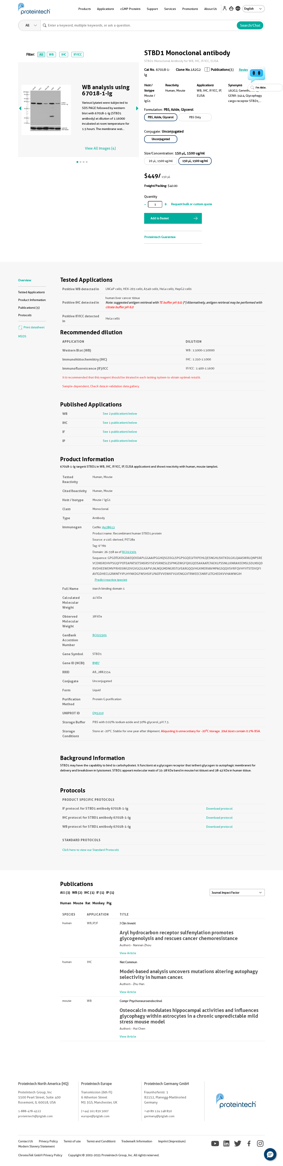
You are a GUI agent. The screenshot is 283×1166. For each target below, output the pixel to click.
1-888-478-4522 (29, 1111)
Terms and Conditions (101, 1141)
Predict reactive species (111, 579)
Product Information (32, 300)
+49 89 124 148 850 (158, 1111)
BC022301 (129, 552)
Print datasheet (31, 327)
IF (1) (100, 892)
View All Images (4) (100, 148)
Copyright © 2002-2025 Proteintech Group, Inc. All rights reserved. (113, 1155)
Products (84, 9)
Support (152, 9)
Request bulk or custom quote (191, 204)
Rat (87, 903)
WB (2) (77, 892)
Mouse (78, 903)
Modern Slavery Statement (36, 1146)
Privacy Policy (48, 1141)
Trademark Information (136, 1141)
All (41, 54)
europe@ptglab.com (95, 1116)
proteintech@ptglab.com (35, 1116)
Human (65, 903)
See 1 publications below (120, 422)
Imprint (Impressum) (171, 1141)
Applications (105, 9)
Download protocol (219, 808)
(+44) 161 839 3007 (95, 1111)
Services (170, 9)
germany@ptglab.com (159, 1116)
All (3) (65, 892)
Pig (109, 903)
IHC (63, 54)
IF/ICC (77, 54)
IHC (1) (89, 892)
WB (51, 54)
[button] (270, 1154)
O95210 (97, 713)
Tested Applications (31, 292)
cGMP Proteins (130, 9)
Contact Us (25, 1141)
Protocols (24, 315)
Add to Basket (160, 218)
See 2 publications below (120, 413)
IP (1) (110, 892)
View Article (128, 953)
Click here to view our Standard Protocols (90, 850)
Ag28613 (108, 527)
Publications (220, 70)
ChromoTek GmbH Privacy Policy (40, 1155)
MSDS (22, 336)
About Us (210, 9)
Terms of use (72, 1141)
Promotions (190, 9)
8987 (95, 663)
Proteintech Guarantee (160, 237)
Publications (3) (29, 307)
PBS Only (195, 117)
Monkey (98, 903)
